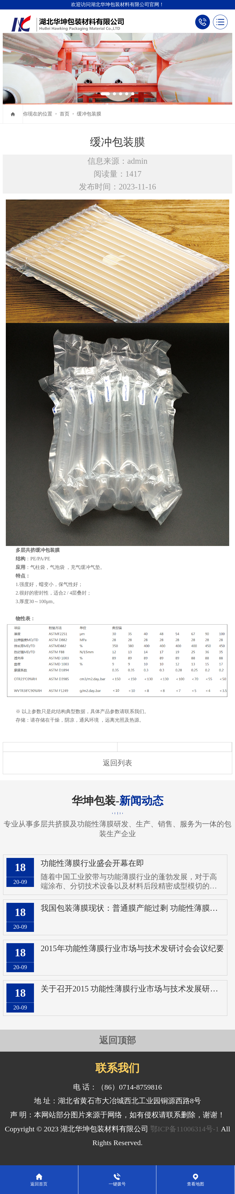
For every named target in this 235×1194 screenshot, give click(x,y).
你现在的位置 (37, 113)
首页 (64, 113)
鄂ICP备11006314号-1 (184, 1129)
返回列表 (117, 763)
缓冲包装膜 (89, 113)
